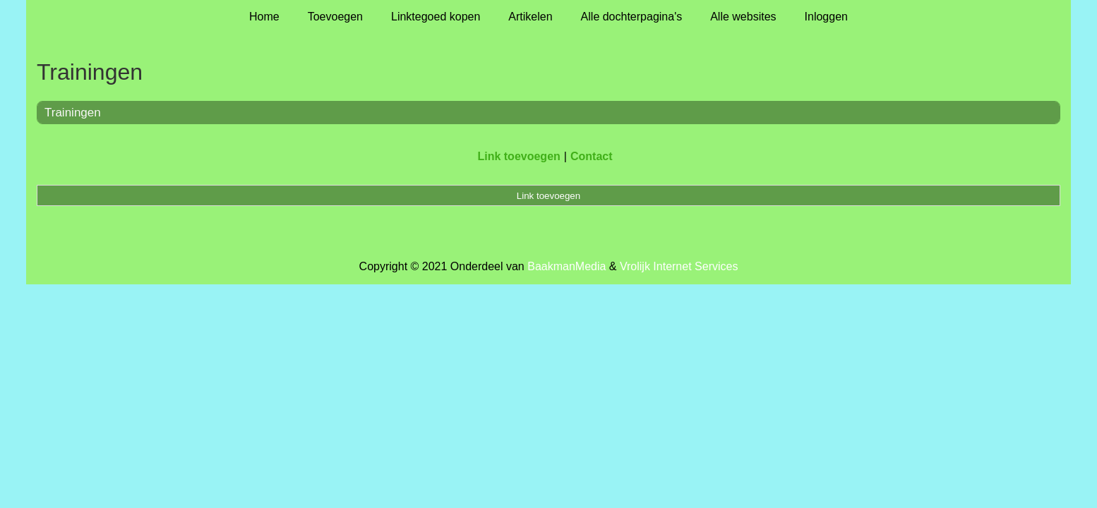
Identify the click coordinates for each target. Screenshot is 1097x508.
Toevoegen (335, 17)
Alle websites (743, 17)
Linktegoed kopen (435, 17)
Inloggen (826, 17)
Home (264, 17)
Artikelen (530, 17)
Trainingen (72, 112)
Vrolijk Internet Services (679, 266)
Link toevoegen (518, 156)
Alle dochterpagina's (632, 17)
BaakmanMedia (566, 266)
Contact (591, 156)
